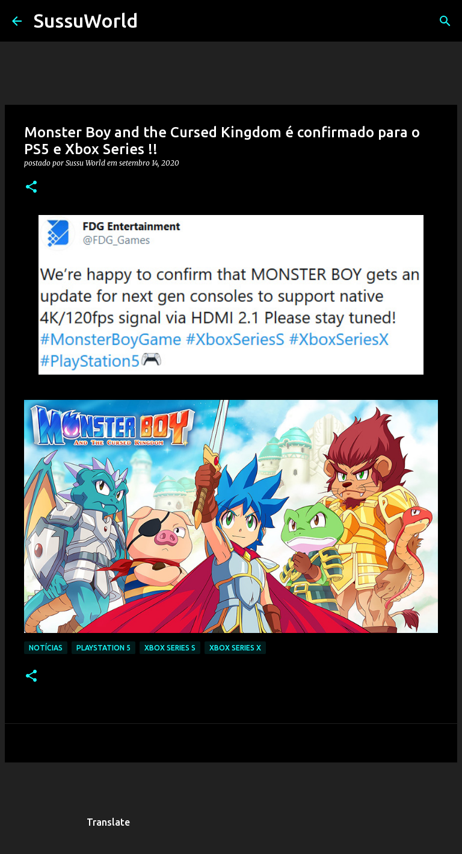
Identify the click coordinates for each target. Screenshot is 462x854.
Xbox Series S (170, 648)
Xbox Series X (235, 648)
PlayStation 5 (103, 648)
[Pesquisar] (154, 21)
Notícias (46, 648)
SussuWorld (86, 20)
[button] (31, 187)
